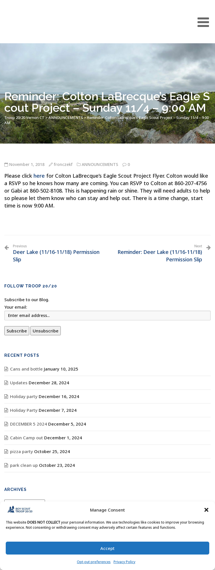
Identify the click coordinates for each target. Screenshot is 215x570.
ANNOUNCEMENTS (100, 164)
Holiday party (24, 396)
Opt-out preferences (94, 561)
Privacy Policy (124, 561)
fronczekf (63, 164)
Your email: (15, 307)
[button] (206, 510)
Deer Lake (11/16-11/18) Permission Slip (58, 253)
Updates (19, 382)
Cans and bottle (26, 369)
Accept (107, 548)
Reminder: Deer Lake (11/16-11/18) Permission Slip (157, 253)
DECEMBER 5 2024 (28, 424)
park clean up (24, 465)
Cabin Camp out (26, 437)
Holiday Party (24, 410)
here (39, 175)
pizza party (21, 451)
